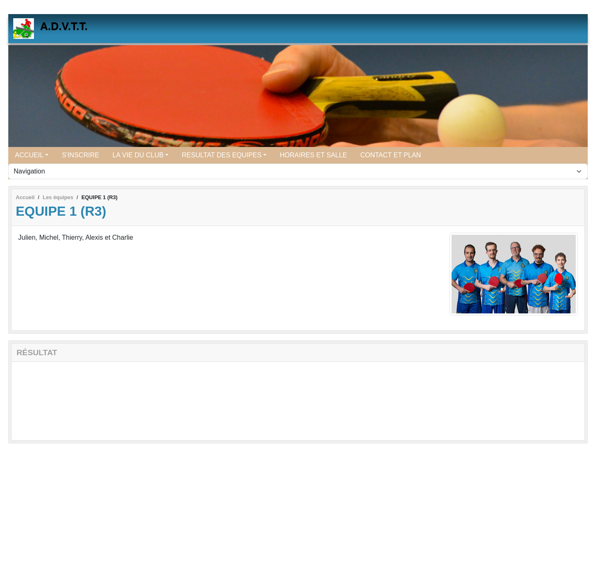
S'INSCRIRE (80, 155)
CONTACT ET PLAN (390, 155)
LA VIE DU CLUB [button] (138, 155)
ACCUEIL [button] (29, 155)
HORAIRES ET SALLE (313, 155)
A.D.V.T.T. (64, 26)
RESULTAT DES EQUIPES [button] (222, 155)
